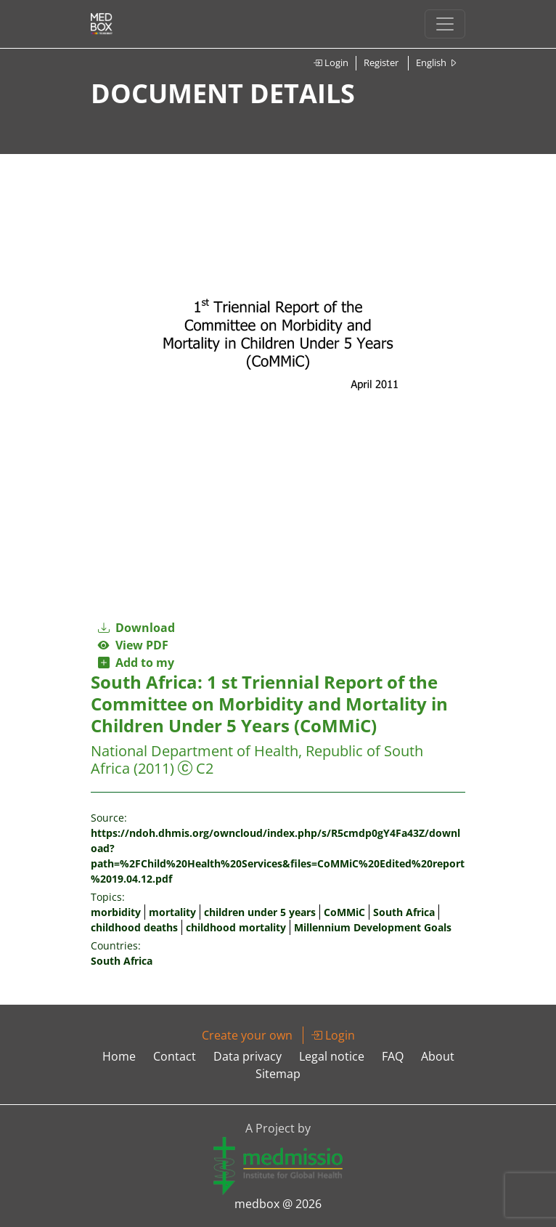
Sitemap (278, 1074)
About (437, 1056)
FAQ (393, 1056)
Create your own (247, 1035)
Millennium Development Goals (372, 927)
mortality (172, 912)
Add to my (136, 663)
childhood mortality (236, 927)
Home (119, 1056)
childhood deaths (134, 927)
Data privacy (247, 1056)
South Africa (404, 912)
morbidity (116, 912)
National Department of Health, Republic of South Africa (257, 759)
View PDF (133, 645)
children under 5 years (260, 912)
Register (381, 62)
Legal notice (331, 1056)
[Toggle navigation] (445, 24)
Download (136, 628)
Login (330, 62)
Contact (174, 1056)
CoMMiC (344, 912)
